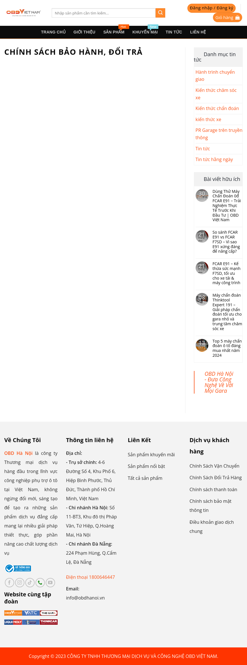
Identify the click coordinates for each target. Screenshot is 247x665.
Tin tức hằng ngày (214, 159)
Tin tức (174, 32)
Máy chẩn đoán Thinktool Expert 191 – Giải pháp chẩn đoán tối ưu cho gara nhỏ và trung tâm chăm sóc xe (227, 312)
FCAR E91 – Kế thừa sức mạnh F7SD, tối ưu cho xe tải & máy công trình (226, 273)
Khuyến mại (145, 30)
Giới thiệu (84, 32)
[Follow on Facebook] (9, 582)
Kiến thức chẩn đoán (217, 108)
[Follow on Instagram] (19, 582)
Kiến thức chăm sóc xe (216, 94)
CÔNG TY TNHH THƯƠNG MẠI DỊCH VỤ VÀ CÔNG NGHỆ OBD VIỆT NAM (142, 656)
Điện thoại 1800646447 (90, 577)
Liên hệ (198, 32)
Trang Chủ (53, 32)
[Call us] (40, 582)
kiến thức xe (208, 119)
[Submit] (160, 13)
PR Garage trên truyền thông (219, 134)
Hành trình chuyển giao (215, 76)
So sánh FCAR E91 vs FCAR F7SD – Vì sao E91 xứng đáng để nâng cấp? (226, 242)
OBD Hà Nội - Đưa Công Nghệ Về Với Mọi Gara (219, 382)
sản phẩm (116, 30)
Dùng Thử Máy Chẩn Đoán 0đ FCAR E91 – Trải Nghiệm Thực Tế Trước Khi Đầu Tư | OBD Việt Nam (227, 206)
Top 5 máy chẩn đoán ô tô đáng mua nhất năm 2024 (227, 348)
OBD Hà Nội (18, 453)
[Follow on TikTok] (30, 582)
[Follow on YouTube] (50, 582)
